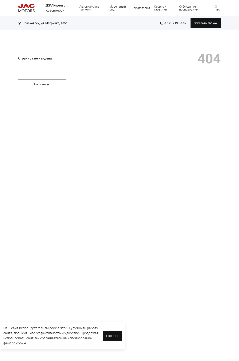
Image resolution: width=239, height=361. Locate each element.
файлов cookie (14, 343)
